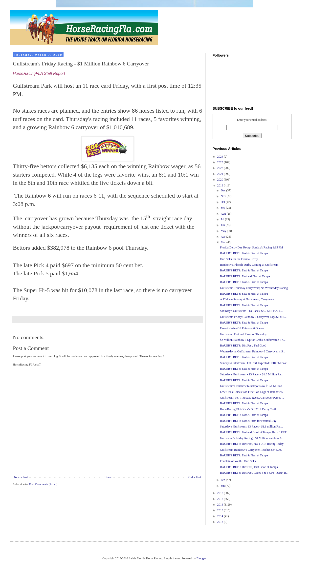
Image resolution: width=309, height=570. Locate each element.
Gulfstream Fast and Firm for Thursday (243, 334)
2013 (220, 522)
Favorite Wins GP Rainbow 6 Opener (242, 328)
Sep (223, 207)
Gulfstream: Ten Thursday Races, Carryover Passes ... (252, 397)
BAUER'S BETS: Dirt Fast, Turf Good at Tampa (249, 467)
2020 (220, 179)
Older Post (194, 477)
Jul (223, 219)
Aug (224, 213)
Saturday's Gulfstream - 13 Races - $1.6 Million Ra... (251, 374)
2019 (220, 185)
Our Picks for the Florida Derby (239, 259)
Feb (223, 480)
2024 (220, 156)
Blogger (201, 558)
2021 (220, 174)
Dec (223, 190)
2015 (220, 510)
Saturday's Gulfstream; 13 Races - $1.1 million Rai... (251, 426)
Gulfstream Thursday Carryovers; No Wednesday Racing (254, 288)
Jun (223, 225)
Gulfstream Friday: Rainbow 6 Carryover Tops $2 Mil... (253, 317)
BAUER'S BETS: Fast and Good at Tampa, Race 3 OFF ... (254, 432)
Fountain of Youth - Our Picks (238, 461)
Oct (223, 202)
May (224, 231)
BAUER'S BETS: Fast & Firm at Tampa (244, 253)
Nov (224, 196)
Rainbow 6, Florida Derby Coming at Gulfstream (249, 264)
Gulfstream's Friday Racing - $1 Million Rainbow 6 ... (252, 438)
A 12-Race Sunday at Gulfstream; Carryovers (247, 299)
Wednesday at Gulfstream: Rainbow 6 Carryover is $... (252, 351)
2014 (220, 516)
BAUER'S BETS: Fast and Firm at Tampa (245, 276)
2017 (220, 499)
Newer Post (21, 477)
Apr (223, 236)
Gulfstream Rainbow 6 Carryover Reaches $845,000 (251, 449)
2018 (220, 493)
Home (108, 477)
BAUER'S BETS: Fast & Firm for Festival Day (248, 421)
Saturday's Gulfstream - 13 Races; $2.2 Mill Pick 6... (251, 311)
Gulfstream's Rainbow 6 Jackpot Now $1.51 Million (251, 386)
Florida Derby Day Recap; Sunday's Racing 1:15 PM (251, 247)
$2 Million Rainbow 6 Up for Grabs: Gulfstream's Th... (253, 340)
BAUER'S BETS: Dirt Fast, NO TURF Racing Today (252, 444)
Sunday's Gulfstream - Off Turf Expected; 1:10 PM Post (253, 363)
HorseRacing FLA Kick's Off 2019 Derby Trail (248, 409)
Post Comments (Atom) (43, 484)
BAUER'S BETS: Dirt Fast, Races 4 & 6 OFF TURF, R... (254, 472)
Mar (223, 242)
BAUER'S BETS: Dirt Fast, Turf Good (243, 345)
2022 (220, 168)
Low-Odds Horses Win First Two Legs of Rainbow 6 (251, 392)
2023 (220, 162)
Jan (223, 486)
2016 (220, 504)
